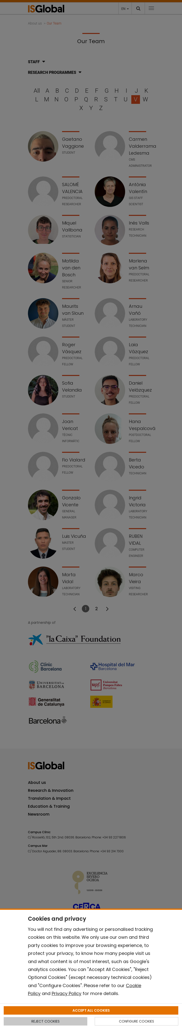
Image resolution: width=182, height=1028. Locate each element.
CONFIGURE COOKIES (136, 1021)
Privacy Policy (66, 993)
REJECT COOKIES (45, 1021)
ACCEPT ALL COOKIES (91, 1010)
